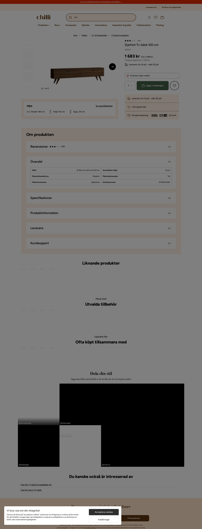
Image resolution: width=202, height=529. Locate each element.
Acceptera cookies (104, 512)
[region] (62, 515)
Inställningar (104, 519)
